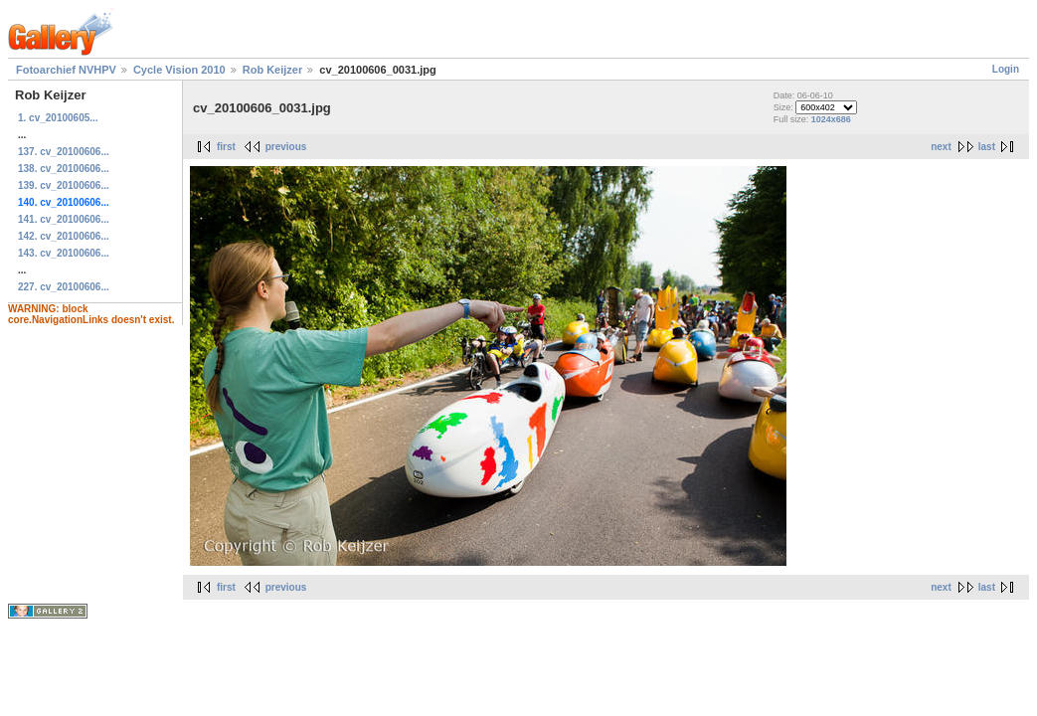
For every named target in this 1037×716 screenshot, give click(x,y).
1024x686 (831, 119)
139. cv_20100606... (63, 185)
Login (1005, 69)
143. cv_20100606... (63, 253)
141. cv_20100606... (63, 219)
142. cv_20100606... (63, 236)
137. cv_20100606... (63, 151)
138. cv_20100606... (63, 168)
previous (286, 146)
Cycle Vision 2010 (179, 70)
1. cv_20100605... (58, 117)
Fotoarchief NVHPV (66, 70)
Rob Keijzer (273, 70)
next (941, 146)
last (986, 146)
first (226, 146)
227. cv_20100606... (63, 286)
